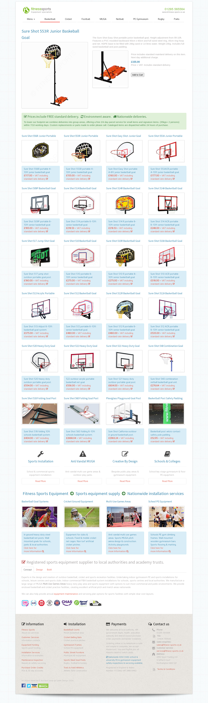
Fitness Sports (28, 629)
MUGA (103, 19)
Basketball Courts (72, 629)
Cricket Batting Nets (73, 637)
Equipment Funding (30, 645)
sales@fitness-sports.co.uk (169, 645)
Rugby (161, 19)
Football (86, 19)
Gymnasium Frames (73, 645)
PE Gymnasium (140, 19)
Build (49, 569)
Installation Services (31, 652)
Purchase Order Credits (32, 667)
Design (39, 569)
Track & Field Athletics (74, 667)
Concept (28, 569)
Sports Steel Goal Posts (75, 660)
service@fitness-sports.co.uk (170, 651)
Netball (120, 19)
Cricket (68, 19)
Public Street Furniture (74, 652)
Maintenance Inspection (32, 660)
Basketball (50, 19)
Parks (176, 19)
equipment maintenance (66, 594)
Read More (40, 481)
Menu (31, 19)
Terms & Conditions (166, 669)
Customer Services (30, 637)
